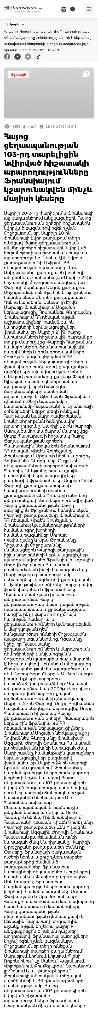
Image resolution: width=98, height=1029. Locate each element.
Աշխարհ (18, 75)
